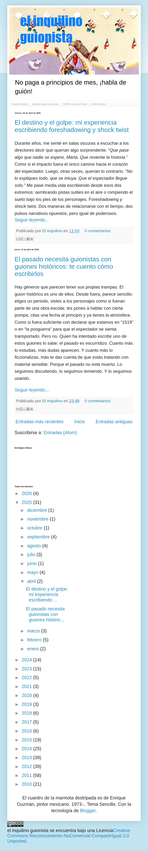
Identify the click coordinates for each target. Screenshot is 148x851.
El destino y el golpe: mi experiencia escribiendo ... (47, 594)
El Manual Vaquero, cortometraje (45, 104)
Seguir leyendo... (32, 219)
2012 (27, 766)
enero (33, 648)
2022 (27, 677)
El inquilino (52, 231)
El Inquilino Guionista (19, 104)
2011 (27, 775)
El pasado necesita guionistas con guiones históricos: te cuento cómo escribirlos (64, 266)
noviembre (38, 518)
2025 (27, 502)
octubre (35, 527)
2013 (27, 757)
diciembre (37, 510)
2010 (27, 784)
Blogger (88, 810)
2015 (27, 739)
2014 (27, 748)
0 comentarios (97, 231)
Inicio (79, 421)
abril (32, 581)
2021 (27, 686)
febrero (35, 639)
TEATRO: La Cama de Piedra (75, 104)
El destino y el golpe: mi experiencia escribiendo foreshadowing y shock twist (72, 126)
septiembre (39, 536)
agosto (34, 545)
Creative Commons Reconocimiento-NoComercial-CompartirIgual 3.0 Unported (68, 836)
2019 (27, 704)
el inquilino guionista (27, 830)
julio (32, 554)
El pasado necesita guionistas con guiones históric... (45, 614)
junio (32, 563)
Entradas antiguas (114, 421)
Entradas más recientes (40, 421)
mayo (33, 572)
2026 (27, 493)
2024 (27, 659)
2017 (27, 722)
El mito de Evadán (98, 104)
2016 (27, 730)
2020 (27, 695)
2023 (27, 668)
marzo (34, 630)
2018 (27, 713)
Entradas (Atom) (60, 432)
